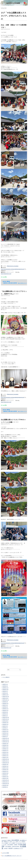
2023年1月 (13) (5, 757)
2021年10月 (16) (5, 783)
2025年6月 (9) (5, 706)
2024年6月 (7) (5, 727)
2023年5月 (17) (5, 750)
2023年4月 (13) (5, 752)
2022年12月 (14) (5, 759)
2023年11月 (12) (5, 740)
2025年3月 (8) (5, 712)
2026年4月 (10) (5, 689)
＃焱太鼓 (10, 848)
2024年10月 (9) (5, 720)
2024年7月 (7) (5, 726)
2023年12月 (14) (5, 738)
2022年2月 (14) (5, 776)
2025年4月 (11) (5, 710)
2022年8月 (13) (5, 766)
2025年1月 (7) (5, 715)
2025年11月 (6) (5, 698)
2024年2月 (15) (5, 734)
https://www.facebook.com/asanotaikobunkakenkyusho (12, 269)
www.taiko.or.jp (22, 283)
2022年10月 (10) (5, 762)
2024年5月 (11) (5, 729)
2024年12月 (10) (5, 717)
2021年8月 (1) (5, 787)
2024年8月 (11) (5, 724)
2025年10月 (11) (5, 699)
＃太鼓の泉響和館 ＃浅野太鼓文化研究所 (12, 846)
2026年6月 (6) (5, 686)
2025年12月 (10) (5, 696)
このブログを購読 (5, 852)
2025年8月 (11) (5, 703)
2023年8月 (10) (5, 745)
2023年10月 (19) (5, 741)
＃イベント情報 (15, 841)
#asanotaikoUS (4, 840)
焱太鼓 (11, 841)
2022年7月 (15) (5, 767)
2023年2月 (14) (5, 755)
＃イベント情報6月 (5, 843)
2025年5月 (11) (5, 708)
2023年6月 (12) (5, 748)
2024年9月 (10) (5, 722)
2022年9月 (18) (5, 764)
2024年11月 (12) (5, 719)
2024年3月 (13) (5, 733)
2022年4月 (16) (5, 773)
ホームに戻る (4, 276)
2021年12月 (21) (5, 780)
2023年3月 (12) (5, 753)
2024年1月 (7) (5, 736)
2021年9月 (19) (5, 785)
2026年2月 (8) (5, 693)
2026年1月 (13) (5, 694)
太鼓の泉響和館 (15, 840)
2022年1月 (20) (5, 778)
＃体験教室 (15, 844)
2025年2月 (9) (5, 713)
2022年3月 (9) (5, 774)
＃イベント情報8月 (12, 843)
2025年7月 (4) (5, 705)
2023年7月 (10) (5, 746)
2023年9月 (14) (5, 743)
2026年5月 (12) (5, 687)
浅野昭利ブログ (6, 841)
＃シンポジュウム (19, 843)
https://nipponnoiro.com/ (6, 273)
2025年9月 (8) (5, 701)
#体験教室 (9, 840)
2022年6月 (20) (5, 769)
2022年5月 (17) (5, 771)
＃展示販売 (6, 848)
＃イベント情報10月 (21, 841)
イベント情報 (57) (5, 677)
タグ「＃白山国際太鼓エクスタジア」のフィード (11, 855)
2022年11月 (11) (5, 760)
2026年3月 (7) (5, 691)
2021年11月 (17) (5, 781)
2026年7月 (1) (5, 684)
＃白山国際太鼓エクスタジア (18, 848)
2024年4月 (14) (5, 731)
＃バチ (23, 843)
